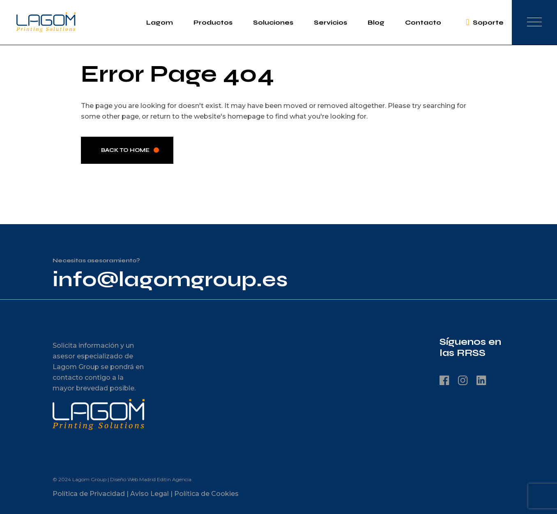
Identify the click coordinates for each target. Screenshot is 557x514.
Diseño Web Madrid (133, 479)
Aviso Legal (149, 494)
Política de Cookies (206, 494)
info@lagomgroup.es (170, 279)
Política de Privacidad (89, 494)
